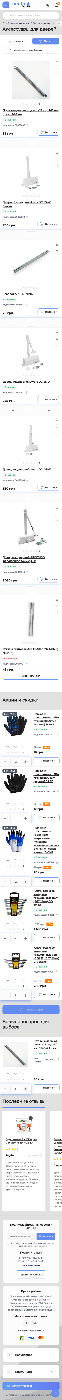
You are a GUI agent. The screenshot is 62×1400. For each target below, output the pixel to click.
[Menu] (5, 5)
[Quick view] (56, 61)
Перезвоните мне (31, 1265)
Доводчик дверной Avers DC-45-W (27, 469)
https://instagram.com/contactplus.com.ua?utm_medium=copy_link (34, 1323)
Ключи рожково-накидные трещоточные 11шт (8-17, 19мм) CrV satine (45, 897)
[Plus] (49, 143)
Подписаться (46, 1236)
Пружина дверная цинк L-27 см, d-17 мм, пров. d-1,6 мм (45, 1044)
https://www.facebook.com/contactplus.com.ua (26, 1323)
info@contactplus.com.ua (31, 1330)
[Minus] (13, 143)
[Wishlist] (56, 67)
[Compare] (56, 74)
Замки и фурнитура (19, 23)
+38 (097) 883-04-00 (32, 1261)
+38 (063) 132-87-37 (32, 1257)
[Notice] (31, 676)
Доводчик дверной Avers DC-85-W (27, 381)
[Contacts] (47, 5)
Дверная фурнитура (44, 23)
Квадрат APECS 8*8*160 (18, 294)
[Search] (6, 15)
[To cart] (48, 132)
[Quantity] (15, 761)
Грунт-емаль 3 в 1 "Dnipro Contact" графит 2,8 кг (21, 1141)
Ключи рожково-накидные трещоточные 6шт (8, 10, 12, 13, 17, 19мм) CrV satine (46, 954)
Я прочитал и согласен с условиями (33, 1244)
